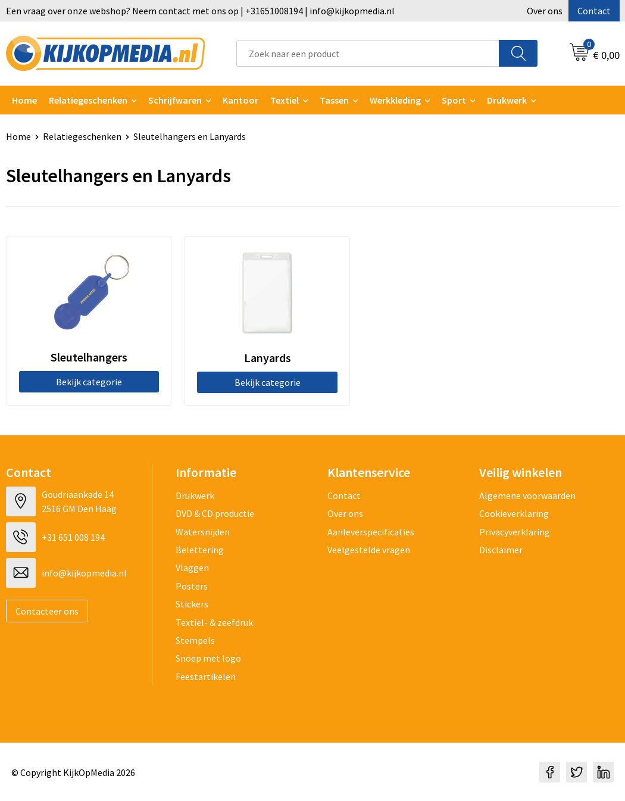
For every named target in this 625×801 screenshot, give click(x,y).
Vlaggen (192, 568)
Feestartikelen (206, 676)
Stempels (195, 640)
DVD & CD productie (215, 513)
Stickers (192, 603)
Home (24, 100)
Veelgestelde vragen (368, 549)
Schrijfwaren (175, 100)
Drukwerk (195, 495)
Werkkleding (395, 100)
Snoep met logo (208, 658)
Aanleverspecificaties (370, 531)
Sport (454, 100)
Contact (594, 11)
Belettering (200, 549)
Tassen (334, 100)
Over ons (544, 11)
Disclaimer (501, 549)
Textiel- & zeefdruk (214, 622)
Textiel (284, 100)
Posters (192, 585)
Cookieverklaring (514, 513)
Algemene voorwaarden (527, 495)
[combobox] (367, 53)
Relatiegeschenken (88, 100)
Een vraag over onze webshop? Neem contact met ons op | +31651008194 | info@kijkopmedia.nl (200, 11)
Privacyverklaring (514, 531)
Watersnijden (203, 531)
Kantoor (240, 100)
